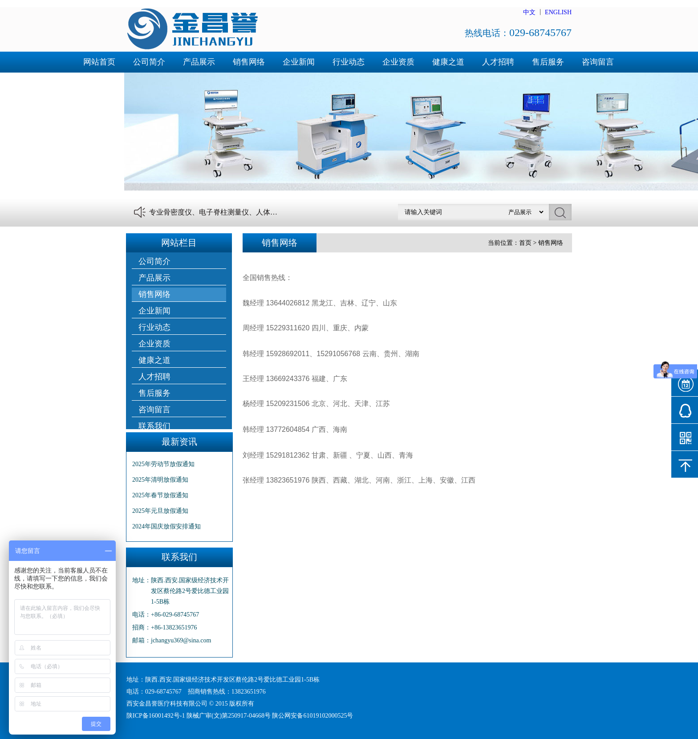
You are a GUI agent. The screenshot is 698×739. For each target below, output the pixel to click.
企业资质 (398, 61)
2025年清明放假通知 (160, 479)
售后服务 (548, 61)
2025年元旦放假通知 (160, 511)
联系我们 (99, 82)
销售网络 (249, 61)
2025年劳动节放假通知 (163, 464)
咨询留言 (598, 61)
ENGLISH (558, 12)
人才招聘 (498, 61)
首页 (525, 243)
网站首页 (99, 61)
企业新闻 (299, 61)
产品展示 (199, 61)
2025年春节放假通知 (160, 495)
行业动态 (349, 61)
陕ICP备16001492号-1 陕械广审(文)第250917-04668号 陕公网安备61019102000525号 (239, 715)
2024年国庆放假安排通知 (166, 526)
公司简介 (149, 61)
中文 (529, 12)
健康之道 (448, 61)
